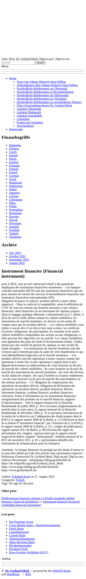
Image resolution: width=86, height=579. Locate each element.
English (13, 162)
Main (12, 202)
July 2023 (15, 252)
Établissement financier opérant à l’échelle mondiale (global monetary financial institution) (38, 500)
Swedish (14, 230)
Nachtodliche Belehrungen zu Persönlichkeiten (45, 91)
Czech (13, 152)
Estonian (14, 165)
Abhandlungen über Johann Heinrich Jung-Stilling (47, 85)
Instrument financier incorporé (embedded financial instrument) (41, 503)
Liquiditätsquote (19, 532)
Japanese (14, 192)
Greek (12, 179)
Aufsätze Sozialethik (29, 115)
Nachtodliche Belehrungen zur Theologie (42, 98)
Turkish (13, 233)
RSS (28, 574)
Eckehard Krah (21, 476)
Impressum (16, 129)
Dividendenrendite (20, 545)
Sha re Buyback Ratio (22, 542)
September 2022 (19, 259)
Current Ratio (17, 535)
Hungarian (15, 182)
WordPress (13, 574)
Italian (13, 189)
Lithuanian (15, 199)
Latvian (13, 196)
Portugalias (16, 209)
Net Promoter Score (21, 521)
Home (12, 78)
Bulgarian (15, 145)
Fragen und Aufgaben (30, 122)
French (13, 172)
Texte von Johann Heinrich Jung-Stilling (41, 81)
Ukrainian (15, 236)
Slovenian (15, 223)
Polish (13, 206)
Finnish (13, 169)
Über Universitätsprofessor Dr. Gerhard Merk (44, 105)
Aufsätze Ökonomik (29, 108)
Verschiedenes (25, 125)
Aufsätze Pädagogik (29, 112)
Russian (14, 216)
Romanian (15, 213)
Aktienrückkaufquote (22, 538)
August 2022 (17, 263)
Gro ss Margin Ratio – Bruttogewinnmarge (34, 525)
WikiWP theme (61, 570)
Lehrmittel (23, 119)
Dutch (12, 158)
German (14, 175)
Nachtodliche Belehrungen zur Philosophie (43, 95)
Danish (13, 155)
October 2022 (17, 256)
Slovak (13, 219)
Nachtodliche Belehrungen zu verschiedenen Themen (49, 102)
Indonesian (15, 186)
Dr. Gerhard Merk (17, 570)
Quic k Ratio (16, 528)
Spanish (14, 226)
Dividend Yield (18, 549)
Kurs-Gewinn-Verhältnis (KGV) (28, 552)
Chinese (14, 148)
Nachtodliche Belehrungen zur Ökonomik (42, 88)
